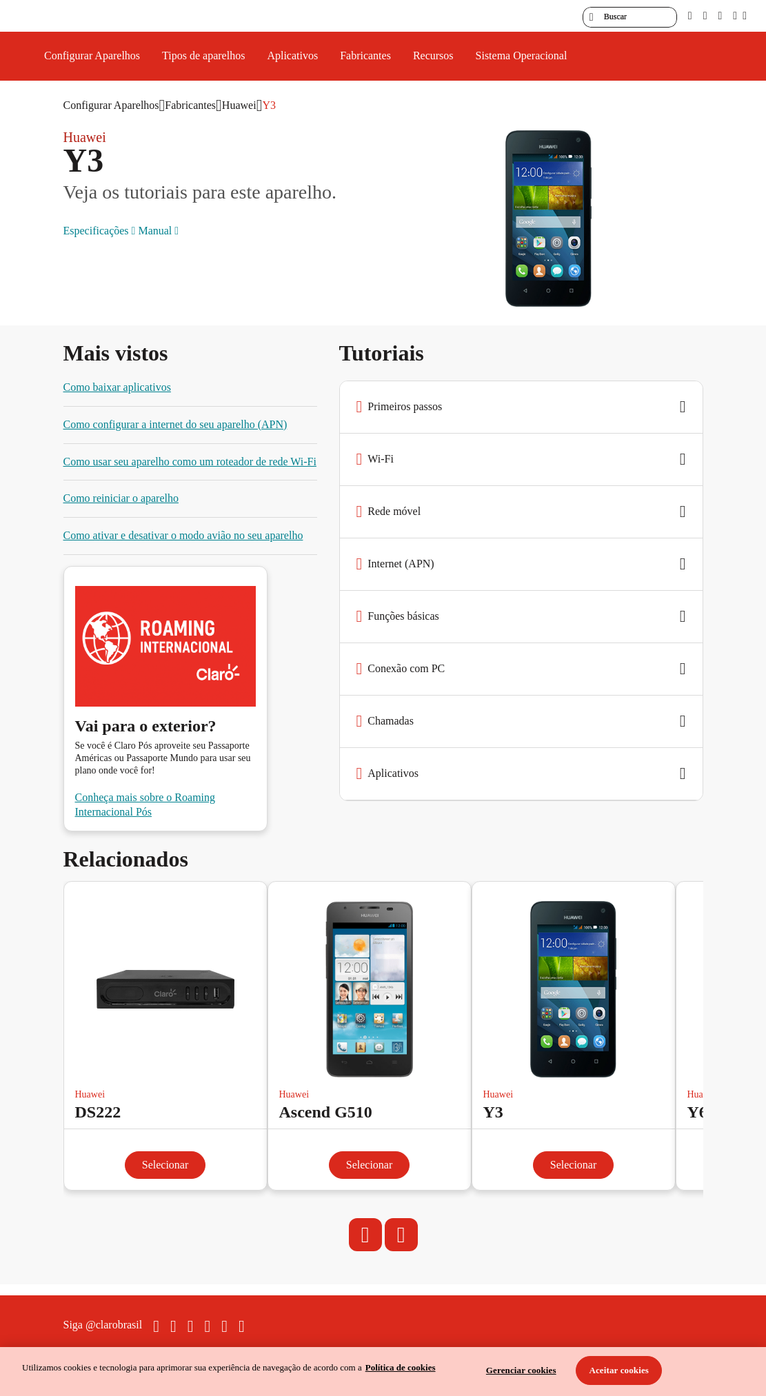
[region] (383, 1371)
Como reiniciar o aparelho (121, 498)
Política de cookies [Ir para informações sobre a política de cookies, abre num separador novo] (400, 1367)
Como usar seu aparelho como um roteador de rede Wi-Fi (189, 461)
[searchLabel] (630, 17)
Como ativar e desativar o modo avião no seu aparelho (183, 535)
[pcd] (690, 15)
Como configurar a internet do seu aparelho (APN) (175, 424)
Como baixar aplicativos (117, 387)
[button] (521, 407)
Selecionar (165, 1165)
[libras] (705, 15)
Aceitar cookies (619, 1370)
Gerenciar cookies (521, 1370)
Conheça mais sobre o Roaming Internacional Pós (145, 804)
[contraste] (719, 15)
